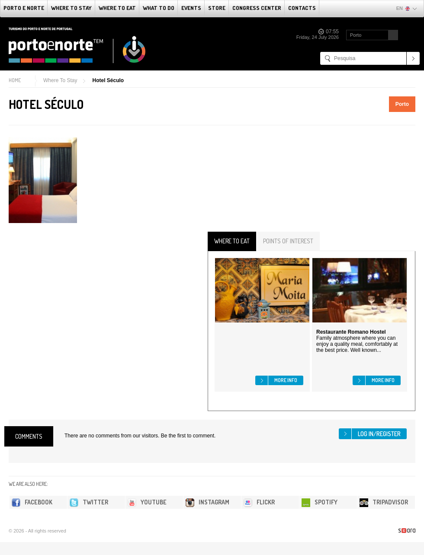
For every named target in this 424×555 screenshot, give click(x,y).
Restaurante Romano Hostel (351, 332)
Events (191, 7)
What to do (158, 7)
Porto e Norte (23, 7)
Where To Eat (117, 7)
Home (15, 80)
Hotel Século (108, 80)
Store (216, 7)
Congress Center (256, 7)
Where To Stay (71, 7)
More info (285, 380)
